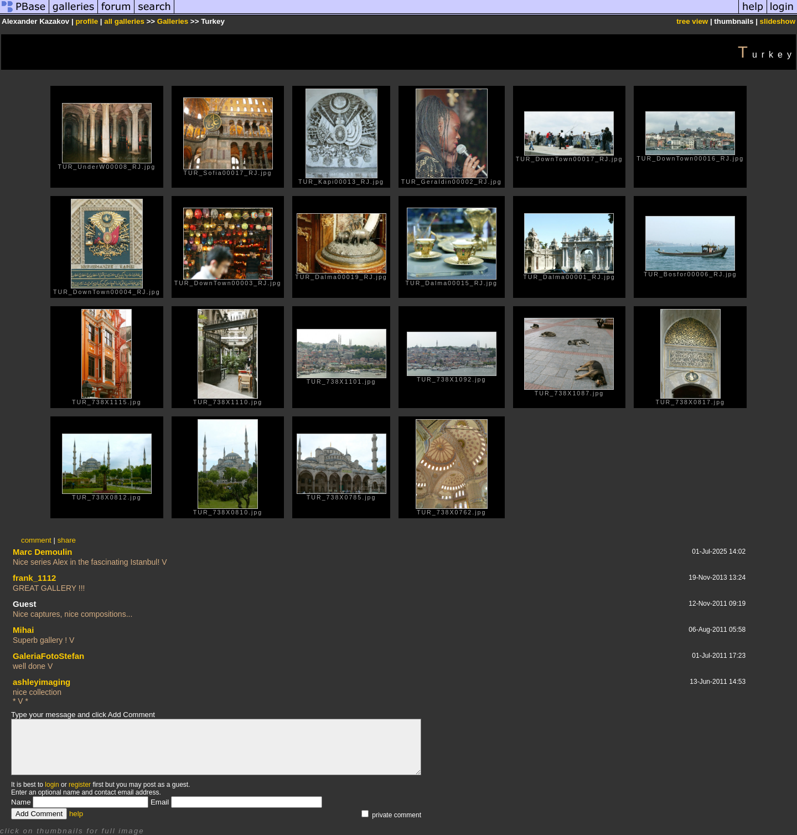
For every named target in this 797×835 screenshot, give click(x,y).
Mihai (23, 630)
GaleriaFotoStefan (48, 656)
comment (36, 540)
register (80, 784)
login (52, 784)
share (67, 540)
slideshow (777, 21)
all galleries (124, 21)
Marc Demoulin (43, 551)
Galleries (172, 21)
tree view (692, 21)
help (76, 814)
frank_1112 (34, 578)
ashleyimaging (41, 682)
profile (86, 21)
